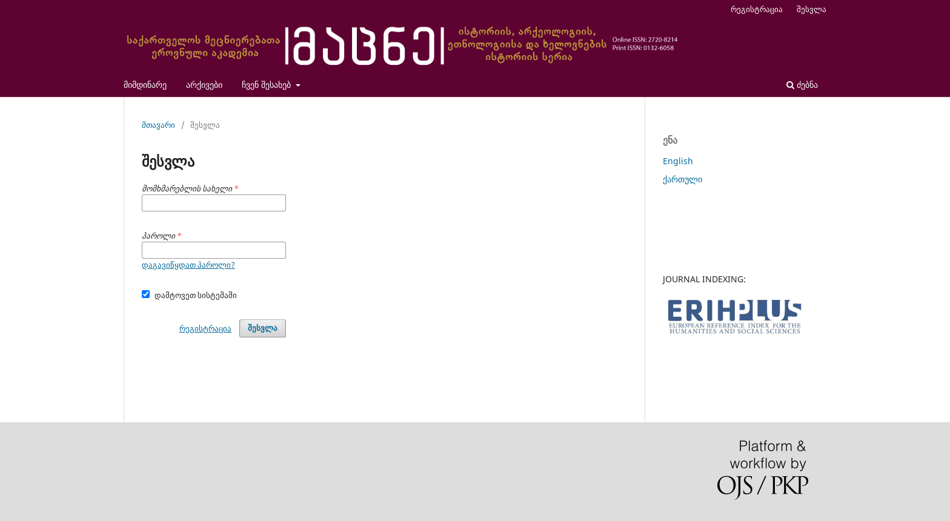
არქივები (204, 84)
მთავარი (158, 124)
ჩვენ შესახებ (267, 84)
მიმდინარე (145, 84)
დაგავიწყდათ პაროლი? (188, 264)
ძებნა (802, 84)
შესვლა (811, 9)
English (678, 161)
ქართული (682, 179)
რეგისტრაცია (757, 9)
